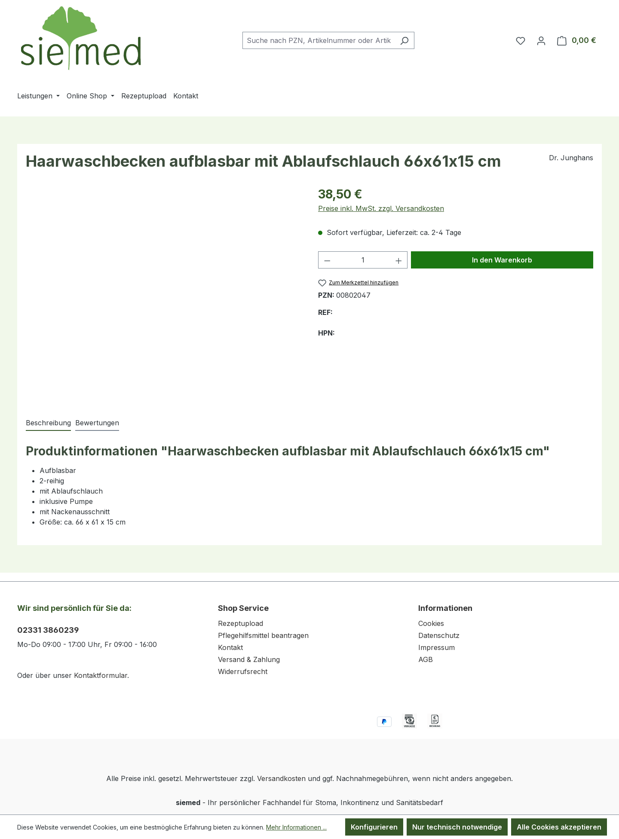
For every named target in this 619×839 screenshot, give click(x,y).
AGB (425, 659)
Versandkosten (281, 778)
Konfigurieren (374, 827)
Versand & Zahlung (249, 659)
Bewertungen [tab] (97, 422)
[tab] (48, 423)
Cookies (431, 623)
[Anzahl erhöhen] (399, 259)
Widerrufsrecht (242, 671)
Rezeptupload (240, 623)
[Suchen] (404, 40)
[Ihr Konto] (541, 40)
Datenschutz (439, 635)
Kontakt (230, 647)
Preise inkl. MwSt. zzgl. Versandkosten (381, 208)
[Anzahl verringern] (327, 259)
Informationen (445, 608)
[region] (163, 292)
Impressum (436, 647)
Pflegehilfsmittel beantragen (263, 635)
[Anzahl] (363, 259)
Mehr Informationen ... (296, 827)
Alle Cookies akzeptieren (559, 827)
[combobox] (318, 40)
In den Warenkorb (502, 260)
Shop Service (243, 608)
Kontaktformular (100, 675)
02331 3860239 (48, 630)
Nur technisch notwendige (457, 827)
